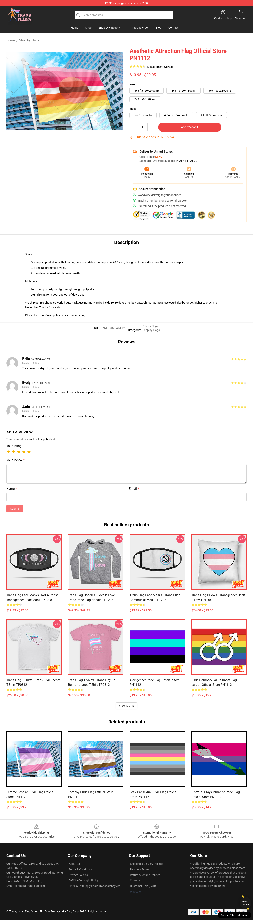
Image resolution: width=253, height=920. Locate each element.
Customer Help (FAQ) (143, 886)
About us (74, 863)
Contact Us (137, 880)
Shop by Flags (29, 40)
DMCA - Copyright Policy (83, 880)
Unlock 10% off (245, 903)
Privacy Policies (78, 874)
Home (10, 40)
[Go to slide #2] (75, 144)
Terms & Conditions (81, 869)
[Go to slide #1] (54, 144)
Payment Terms (139, 869)
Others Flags (150, 326)
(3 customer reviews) (160, 66)
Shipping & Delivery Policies (146, 863)
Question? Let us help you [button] (234, 915)
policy (56, 315)
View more (126, 705)
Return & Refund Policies (145, 874)
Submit (14, 508)
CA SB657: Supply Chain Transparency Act (94, 886)
